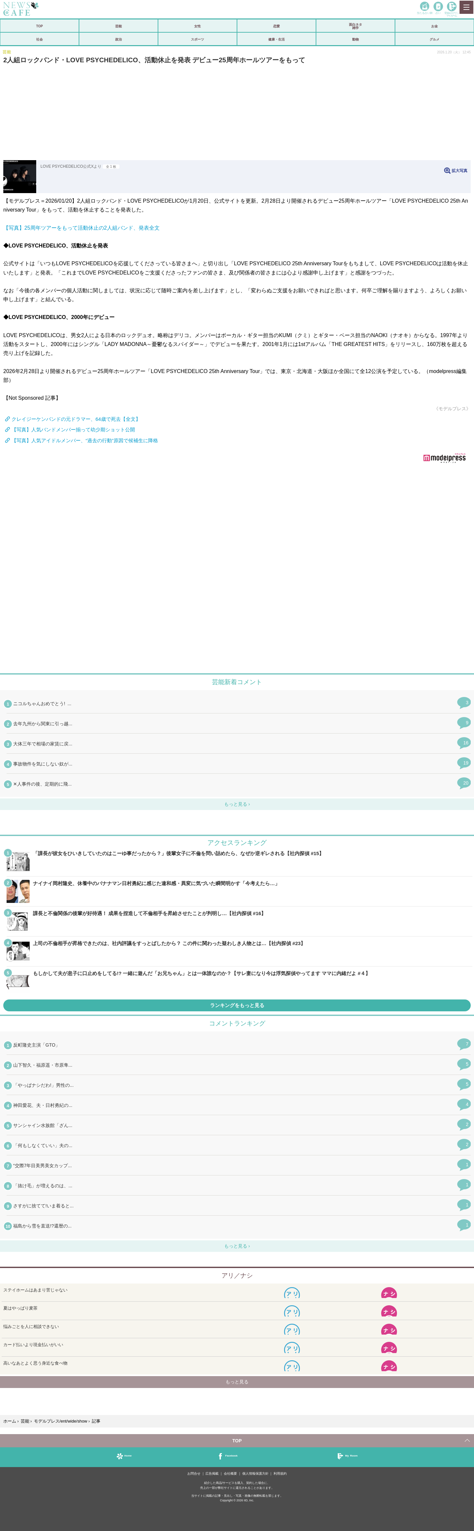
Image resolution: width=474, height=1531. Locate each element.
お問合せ (193, 1473)
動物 (355, 39)
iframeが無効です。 (237, 572)
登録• (451, 14)
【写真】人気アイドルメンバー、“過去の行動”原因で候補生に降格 (85, 440)
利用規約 (280, 1473)
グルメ (434, 39)
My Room (351, 1455)
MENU (466, 7)
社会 (39, 39)
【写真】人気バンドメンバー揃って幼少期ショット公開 (73, 429)
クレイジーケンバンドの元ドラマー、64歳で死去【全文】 (76, 419)
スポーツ (197, 39)
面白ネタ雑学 (355, 26)
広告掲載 (212, 1473)
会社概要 (230, 1473)
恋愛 (276, 26)
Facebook (231, 1455)
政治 (118, 39)
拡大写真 (459, 170)
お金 (434, 26)
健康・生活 (276, 39)
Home (128, 1455)
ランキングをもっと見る (237, 1005)
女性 (197, 26)
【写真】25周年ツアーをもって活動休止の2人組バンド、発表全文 (81, 228)
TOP (39, 26)
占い (438, 12)
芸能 (118, 26)
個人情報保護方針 (255, 1473)
